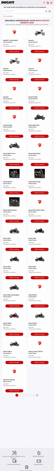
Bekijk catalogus (14, 51)
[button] (49, 11)
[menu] (51, 2)
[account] (44, 2)
